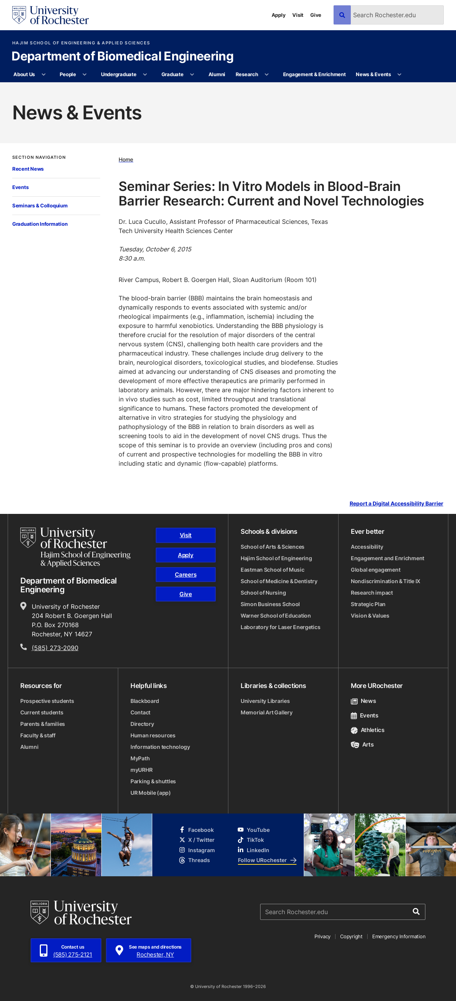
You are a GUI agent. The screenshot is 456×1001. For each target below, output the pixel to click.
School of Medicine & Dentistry (279, 581)
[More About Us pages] (43, 74)
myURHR (141, 769)
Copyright (351, 936)
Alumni (216, 74)
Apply (279, 14)
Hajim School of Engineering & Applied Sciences (81, 43)
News (363, 701)
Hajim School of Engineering (276, 558)
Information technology (160, 746)
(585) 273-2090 (55, 648)
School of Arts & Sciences (273, 546)
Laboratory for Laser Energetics (280, 627)
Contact (140, 712)
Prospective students (47, 700)
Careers (185, 575)
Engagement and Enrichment (387, 558)
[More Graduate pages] (192, 74)
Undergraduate (119, 74)
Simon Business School (270, 604)
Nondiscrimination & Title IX (385, 581)
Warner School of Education (276, 615)
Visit (297, 14)
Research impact (372, 592)
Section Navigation (39, 157)
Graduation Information (39, 223)
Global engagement (375, 569)
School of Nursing (263, 592)
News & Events (373, 74)
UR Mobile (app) (150, 792)
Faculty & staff (37, 735)
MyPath (140, 758)
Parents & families (42, 723)
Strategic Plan (368, 604)
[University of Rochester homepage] (50, 15)
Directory (142, 723)
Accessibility (367, 546)
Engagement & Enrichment (314, 74)
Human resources (153, 735)
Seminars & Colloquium (40, 205)
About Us (24, 74)
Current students (42, 712)
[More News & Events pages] (399, 74)
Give (315, 14)
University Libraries (265, 700)
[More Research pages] (267, 74)
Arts (362, 744)
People (68, 74)
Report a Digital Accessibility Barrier (396, 503)
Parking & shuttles (153, 781)
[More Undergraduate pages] (145, 74)
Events (20, 187)
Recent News (28, 168)
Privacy (322, 936)
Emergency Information (399, 936)
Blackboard (144, 700)
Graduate (172, 74)
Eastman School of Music (273, 569)
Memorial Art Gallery (266, 712)
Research (247, 74)
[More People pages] (84, 74)
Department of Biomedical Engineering (122, 56)
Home (126, 159)
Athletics (367, 730)
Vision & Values (370, 615)
